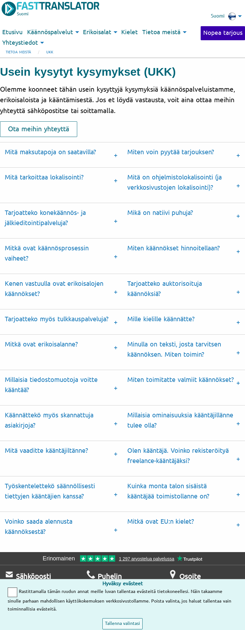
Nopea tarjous (222, 33)
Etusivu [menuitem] (12, 32)
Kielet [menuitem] (129, 32)
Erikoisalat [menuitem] (97, 32)
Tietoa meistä (18, 52)
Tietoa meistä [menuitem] (161, 32)
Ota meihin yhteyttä (38, 129)
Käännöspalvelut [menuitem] (50, 32)
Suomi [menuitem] (223, 16)
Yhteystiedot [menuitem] (20, 43)
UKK (49, 52)
